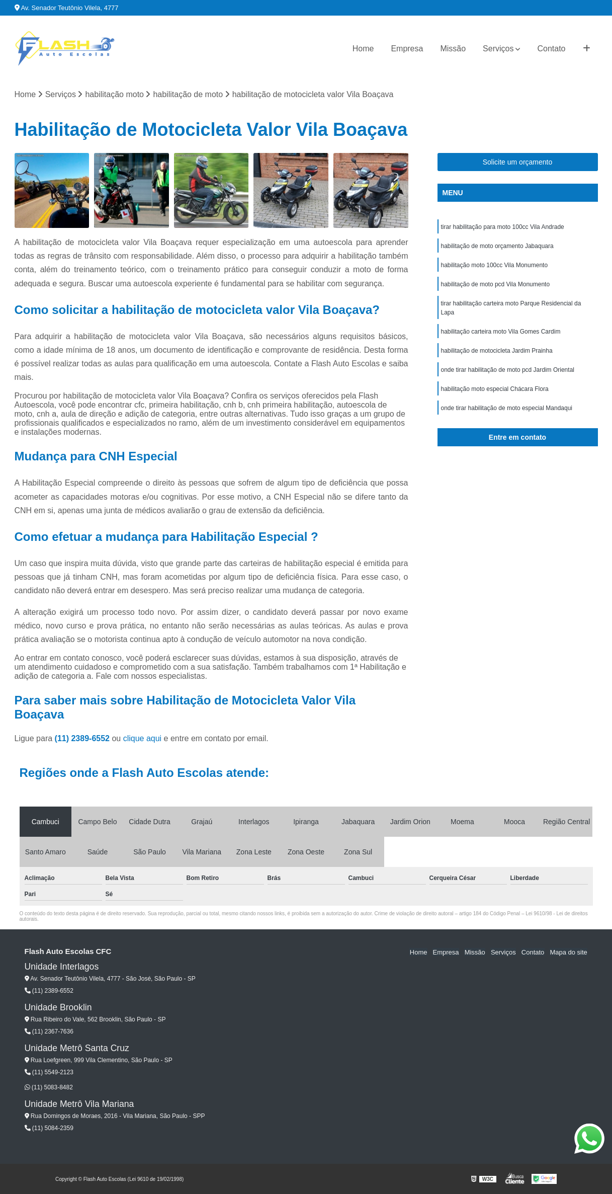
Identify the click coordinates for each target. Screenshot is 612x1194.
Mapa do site (568, 952)
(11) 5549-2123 (49, 1072)
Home (363, 48)
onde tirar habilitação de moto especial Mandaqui (507, 408)
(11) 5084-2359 (49, 1128)
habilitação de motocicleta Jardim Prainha (497, 351)
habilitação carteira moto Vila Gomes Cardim (501, 332)
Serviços (498, 48)
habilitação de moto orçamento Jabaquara (497, 246)
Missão (453, 48)
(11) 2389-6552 (83, 738)
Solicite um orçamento (518, 162)
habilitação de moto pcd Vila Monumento (495, 284)
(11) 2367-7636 (49, 1031)
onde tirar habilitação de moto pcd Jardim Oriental (507, 370)
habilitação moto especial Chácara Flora (495, 389)
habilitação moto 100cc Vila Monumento (494, 265)
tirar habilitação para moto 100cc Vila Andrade (502, 227)
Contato (551, 48)
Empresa (407, 48)
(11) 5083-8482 (49, 1087)
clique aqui (142, 738)
